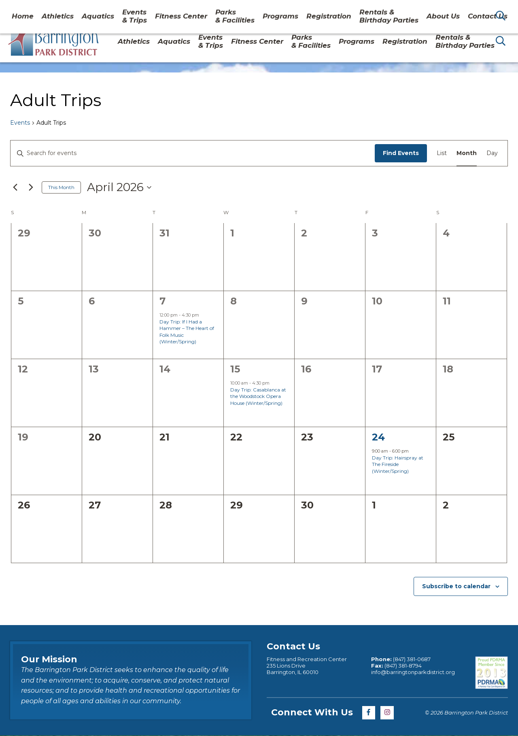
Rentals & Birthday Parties (465, 41)
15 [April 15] (235, 369)
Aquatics (174, 41)
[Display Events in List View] (442, 153)
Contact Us (446, 9)
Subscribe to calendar (456, 586)
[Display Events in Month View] (466, 153)
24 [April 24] (378, 437)
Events (20, 122)
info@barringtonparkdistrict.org (413, 672)
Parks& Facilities (311, 41)
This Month (61, 187)
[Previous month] (15, 187)
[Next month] (31, 187)
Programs (356, 41)
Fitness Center (257, 41)
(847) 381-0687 (412, 659)
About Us (404, 9)
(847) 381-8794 (403, 665)
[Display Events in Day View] (492, 153)
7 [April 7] (162, 301)
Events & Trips (210, 41)
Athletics (134, 41)
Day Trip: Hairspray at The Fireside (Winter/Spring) (397, 464)
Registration (404, 41)
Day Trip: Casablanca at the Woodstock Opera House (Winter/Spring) (258, 396)
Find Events (401, 153)
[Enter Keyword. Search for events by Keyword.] (193, 153)
